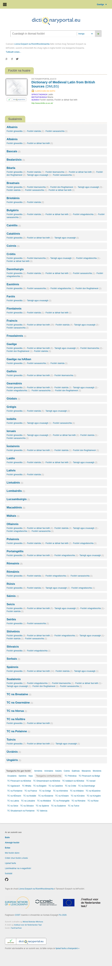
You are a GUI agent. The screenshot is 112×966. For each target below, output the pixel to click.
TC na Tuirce (73, 806)
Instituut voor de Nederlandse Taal (28, 925)
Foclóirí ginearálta (16, 131)
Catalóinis (13, 233)
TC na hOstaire (62, 796)
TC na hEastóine (93, 791)
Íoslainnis (13, 446)
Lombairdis (16, 490)
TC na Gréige (45, 791)
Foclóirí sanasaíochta (56, 131)
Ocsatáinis (12, 776)
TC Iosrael (90, 781)
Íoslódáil (8, 873)
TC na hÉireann (14, 796)
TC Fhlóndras (71, 776)
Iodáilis (11, 419)
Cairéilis (14, 225)
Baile (7, 837)
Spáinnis (12, 667)
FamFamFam (16, 928)
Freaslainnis (16, 335)
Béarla (11, 168)
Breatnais (13, 183)
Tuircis (11, 739)
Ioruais (11, 431)
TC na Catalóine (55, 786)
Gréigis (11, 406)
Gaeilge (102, 4)
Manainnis (86, 771)
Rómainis (14, 563)
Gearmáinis (14, 383)
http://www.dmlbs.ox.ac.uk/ (42, 103)
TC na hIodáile (29, 796)
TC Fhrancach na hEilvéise (19, 781)
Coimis (67, 771)
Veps (30, 776)
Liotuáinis (15, 482)
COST (17, 915)
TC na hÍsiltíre (16, 719)
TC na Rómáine (78, 801)
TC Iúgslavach (13, 786)
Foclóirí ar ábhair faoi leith (40, 143)
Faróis (11, 296)
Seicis (11, 604)
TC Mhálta (26, 786)
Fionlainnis (14, 308)
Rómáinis (13, 571)
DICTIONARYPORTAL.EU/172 (43, 79)
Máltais (13, 515)
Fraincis (12, 320)
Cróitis (11, 254)
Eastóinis (13, 284)
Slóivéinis (13, 631)
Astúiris (58, 771)
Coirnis (13, 245)
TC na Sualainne (58, 806)
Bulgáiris (13, 210)
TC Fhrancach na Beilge (89, 776)
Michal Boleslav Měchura (33, 922)
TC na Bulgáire (39, 786)
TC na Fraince (30, 791)
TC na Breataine (19, 694)
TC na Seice (12, 806)
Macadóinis (16, 507)
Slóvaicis (13, 646)
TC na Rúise (93, 801)
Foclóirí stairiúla (35, 131)
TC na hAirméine (60, 791)
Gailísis (12, 371)
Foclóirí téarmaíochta (56, 172)
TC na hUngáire (94, 796)
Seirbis (11, 619)
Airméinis (38, 771)
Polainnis (13, 539)
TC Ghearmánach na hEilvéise (46, 781)
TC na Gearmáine (20, 702)
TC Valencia (42, 811)
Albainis (12, 127)
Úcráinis (14, 751)
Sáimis (13, 596)
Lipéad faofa (10, 863)
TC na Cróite (70, 786)
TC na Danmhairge (86, 786)
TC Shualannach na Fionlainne (21, 811)
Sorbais (13, 658)
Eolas (7, 848)
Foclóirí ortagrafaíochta (84, 214)
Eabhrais (76, 771)
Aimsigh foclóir (12, 842)
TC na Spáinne (42, 806)
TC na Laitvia (13, 801)
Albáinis (12, 139)
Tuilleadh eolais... (13, 52)
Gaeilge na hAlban (19, 359)
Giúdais (13, 398)
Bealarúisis (16, 159)
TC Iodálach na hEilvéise (73, 781)
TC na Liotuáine (28, 801)
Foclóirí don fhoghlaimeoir (63, 187)
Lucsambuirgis (18, 499)
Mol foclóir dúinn (12, 853)
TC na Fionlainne (14, 791)
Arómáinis (48, 771)
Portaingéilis (15, 551)
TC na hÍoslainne (45, 796)
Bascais (14, 151)
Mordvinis (97, 771)
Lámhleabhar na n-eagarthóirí (18, 868)
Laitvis (11, 470)
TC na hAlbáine (77, 791)
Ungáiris (14, 760)
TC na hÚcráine (78, 796)
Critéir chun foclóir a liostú (16, 858)
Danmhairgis (15, 269)
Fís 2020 (63, 915)
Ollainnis (13, 524)
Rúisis (11, 583)
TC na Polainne (18, 731)
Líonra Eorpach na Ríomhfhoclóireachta (31, 44)
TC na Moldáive (44, 801)
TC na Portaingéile (61, 801)
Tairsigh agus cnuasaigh (39, 175)
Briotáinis (13, 198)
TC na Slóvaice (27, 806)
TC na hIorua (17, 710)
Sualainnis (14, 679)
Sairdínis (22, 776)
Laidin (11, 458)
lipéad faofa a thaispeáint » (67, 948)
